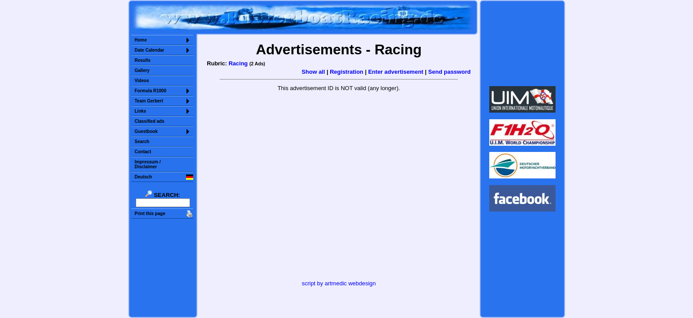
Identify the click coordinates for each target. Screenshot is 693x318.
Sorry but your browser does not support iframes (522, 43)
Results (143, 60)
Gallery (142, 70)
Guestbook (146, 131)
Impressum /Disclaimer (148, 164)
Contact (143, 151)
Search (142, 141)
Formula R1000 (151, 90)
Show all (313, 71)
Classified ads (149, 121)
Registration (346, 71)
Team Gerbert (149, 100)
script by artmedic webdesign (339, 283)
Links (140, 111)
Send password (449, 71)
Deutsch (143, 176)
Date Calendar (149, 50)
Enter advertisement (395, 71)
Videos (142, 80)
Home (141, 40)
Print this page (150, 213)
